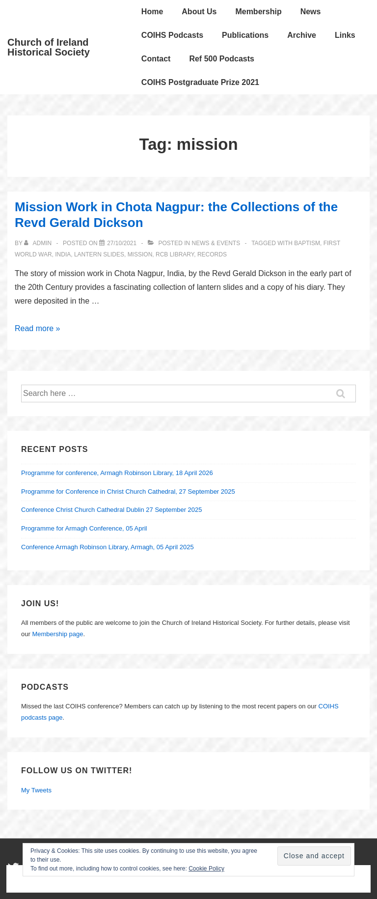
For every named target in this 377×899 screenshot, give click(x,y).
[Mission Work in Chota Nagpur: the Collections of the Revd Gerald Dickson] (121, 243)
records (212, 254)
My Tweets (36, 790)
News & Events (216, 243)
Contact (156, 59)
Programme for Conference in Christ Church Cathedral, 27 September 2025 (128, 491)
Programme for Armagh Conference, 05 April (84, 528)
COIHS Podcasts (172, 35)
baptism (307, 243)
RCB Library (175, 254)
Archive (301, 35)
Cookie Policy (206, 868)
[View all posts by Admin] (38, 243)
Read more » (37, 328)
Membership (258, 11)
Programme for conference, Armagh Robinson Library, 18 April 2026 (117, 473)
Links (345, 35)
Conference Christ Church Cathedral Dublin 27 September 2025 (111, 509)
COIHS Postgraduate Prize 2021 (200, 82)
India (63, 254)
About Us (199, 11)
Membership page (57, 634)
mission (140, 254)
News (310, 11)
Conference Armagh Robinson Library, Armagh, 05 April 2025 (107, 547)
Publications (245, 35)
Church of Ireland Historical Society (48, 47)
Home (152, 11)
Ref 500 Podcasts (221, 59)
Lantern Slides (99, 254)
